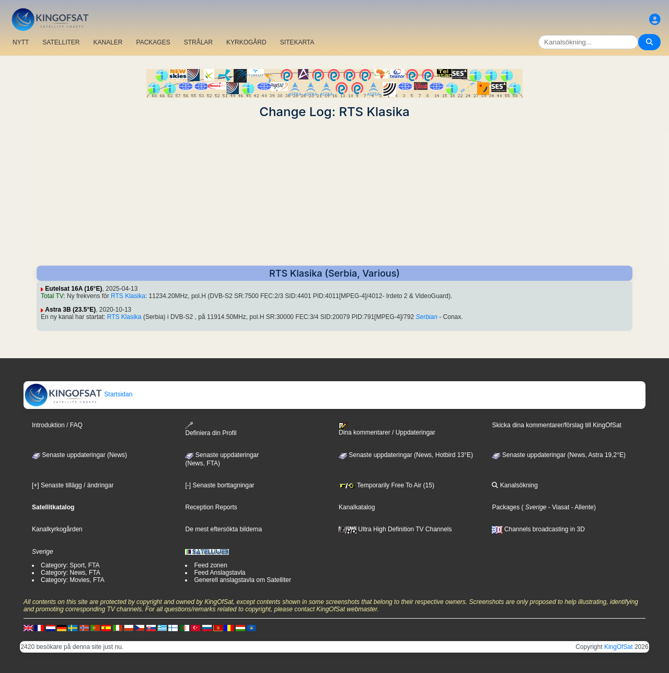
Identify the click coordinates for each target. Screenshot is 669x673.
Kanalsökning (514, 485)
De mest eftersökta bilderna (223, 529)
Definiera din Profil (210, 429)
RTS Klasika (128, 296)
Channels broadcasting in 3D (538, 529)
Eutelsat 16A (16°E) (73, 288)
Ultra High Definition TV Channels (395, 529)
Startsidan (78, 394)
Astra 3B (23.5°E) (70, 309)
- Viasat (558, 507)
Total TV (52, 296)
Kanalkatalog (357, 507)
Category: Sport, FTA (70, 565)
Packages (506, 507)
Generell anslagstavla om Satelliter (242, 580)
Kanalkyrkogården (57, 529)
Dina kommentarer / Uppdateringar (387, 429)
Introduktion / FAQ (57, 425)
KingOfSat (618, 647)
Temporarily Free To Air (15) (386, 485)
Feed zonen (210, 565)
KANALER (107, 42)
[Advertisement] (334, 192)
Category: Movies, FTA (73, 580)
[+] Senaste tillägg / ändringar (72, 485)
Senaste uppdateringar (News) (79, 455)
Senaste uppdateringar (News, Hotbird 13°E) (406, 455)
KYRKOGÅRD (246, 42)
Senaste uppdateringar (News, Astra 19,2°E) (559, 455)
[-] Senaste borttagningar (219, 485)
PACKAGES (153, 42)
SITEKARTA (297, 42)
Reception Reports (211, 507)
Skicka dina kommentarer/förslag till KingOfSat (556, 425)
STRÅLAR (198, 42)
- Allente (581, 507)
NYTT (21, 42)
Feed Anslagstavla (219, 572)
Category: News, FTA (70, 572)
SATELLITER (60, 42)
